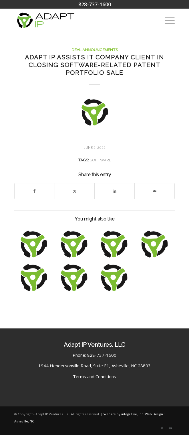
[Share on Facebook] (35, 191)
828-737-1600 (94, 4)
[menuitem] (167, 20)
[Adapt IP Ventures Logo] (78, 20)
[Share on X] (75, 191)
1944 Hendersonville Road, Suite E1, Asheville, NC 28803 (94, 365)
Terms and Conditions (94, 376)
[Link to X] (162, 428)
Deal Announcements (94, 49)
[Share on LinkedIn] (114, 191)
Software (100, 160)
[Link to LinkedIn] (170, 428)
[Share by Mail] (154, 191)
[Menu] (167, 20)
